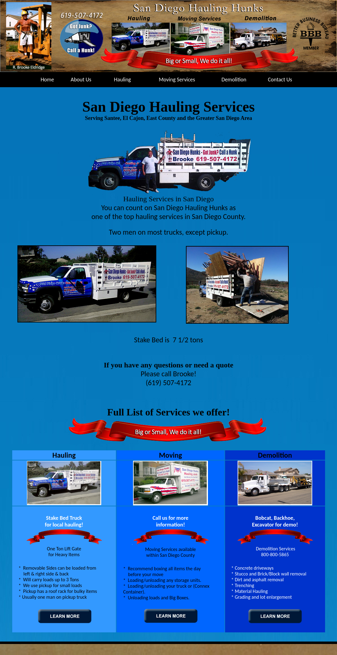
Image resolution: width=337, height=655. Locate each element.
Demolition (233, 79)
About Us (81, 79)
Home (47, 79)
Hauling (122, 79)
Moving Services (177, 79)
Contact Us (280, 79)
